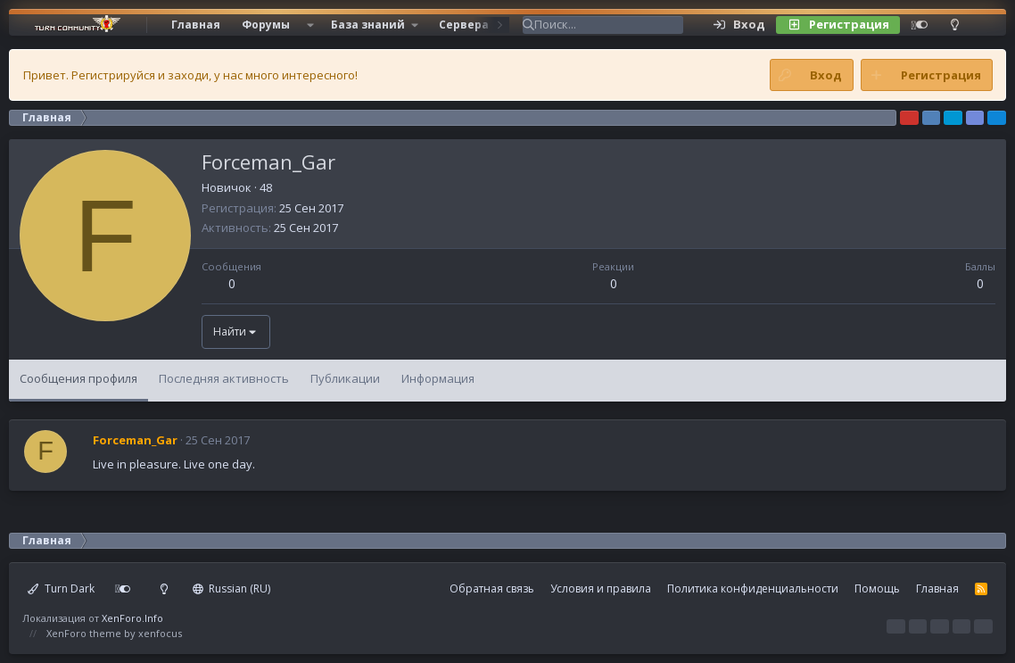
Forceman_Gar (135, 440)
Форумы (266, 24)
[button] (310, 25)
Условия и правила (600, 588)
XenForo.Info (132, 618)
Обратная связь (492, 588)
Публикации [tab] (345, 378)
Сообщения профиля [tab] (78, 378)
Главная (195, 24)
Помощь (877, 588)
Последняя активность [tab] (224, 378)
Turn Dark (61, 588)
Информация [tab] (437, 378)
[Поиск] (608, 25)
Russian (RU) (232, 588)
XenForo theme (83, 633)
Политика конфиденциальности (752, 588)
